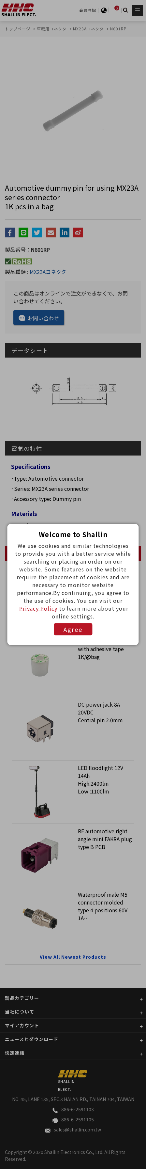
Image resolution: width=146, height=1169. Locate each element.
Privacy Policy (38, 608)
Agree (73, 629)
